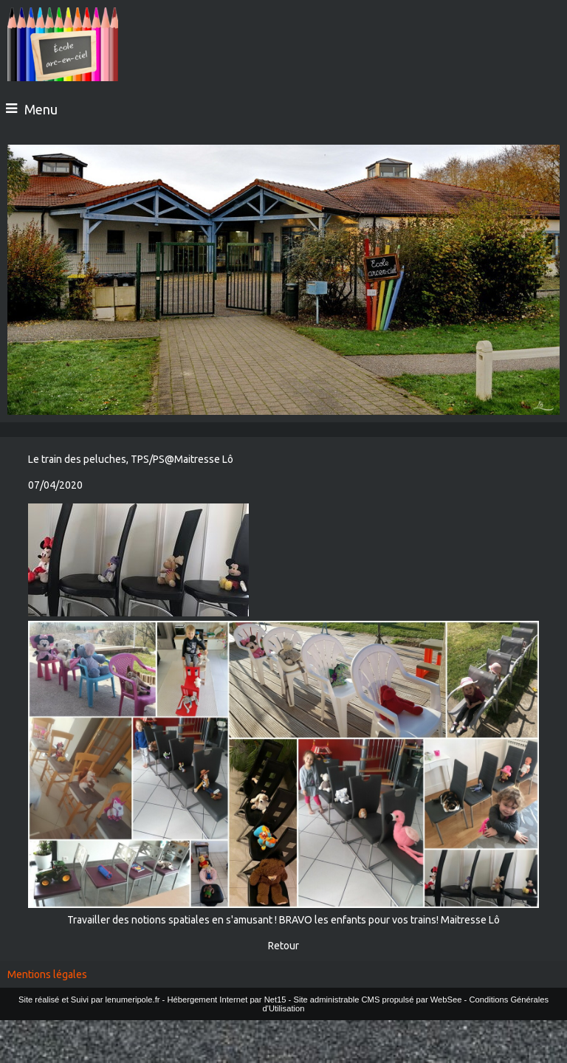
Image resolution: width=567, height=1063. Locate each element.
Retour (283, 946)
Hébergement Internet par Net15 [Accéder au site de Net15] (226, 999)
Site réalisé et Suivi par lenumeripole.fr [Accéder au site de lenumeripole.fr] (89, 999)
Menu (41, 109)
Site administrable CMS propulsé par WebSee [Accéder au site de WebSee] (377, 999)
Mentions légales (47, 974)
